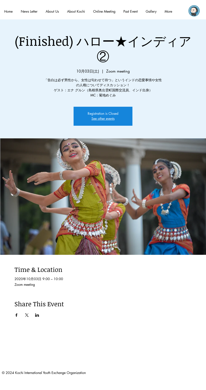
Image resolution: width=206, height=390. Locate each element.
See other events (103, 118)
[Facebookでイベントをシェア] (16, 315)
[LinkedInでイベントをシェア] (37, 315)
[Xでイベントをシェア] (27, 315)
